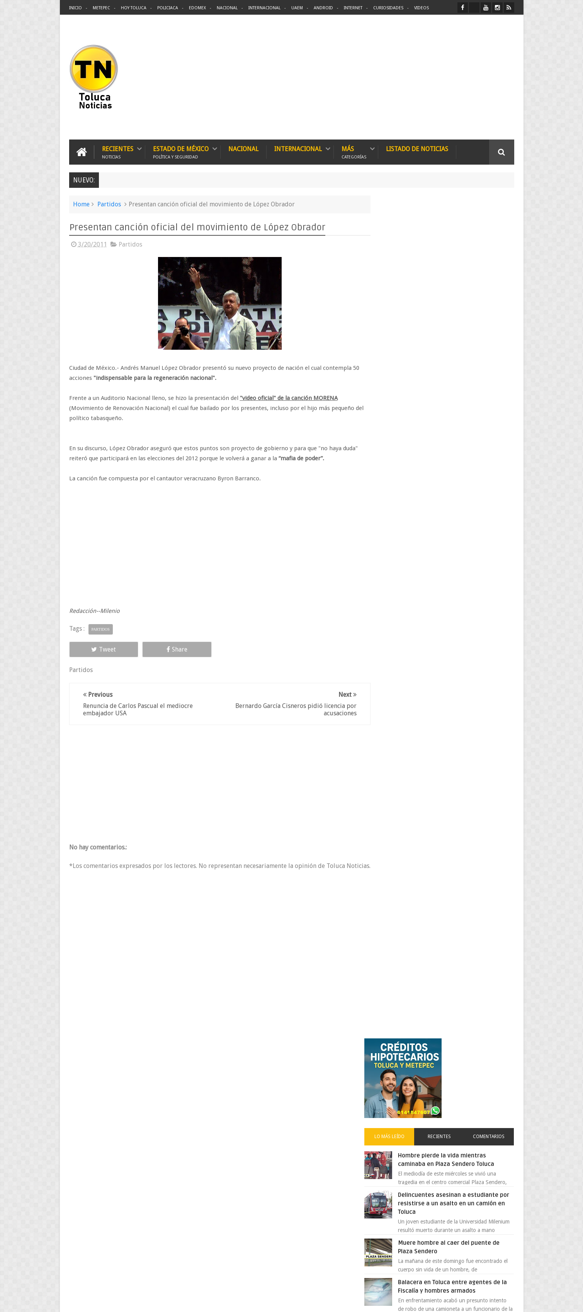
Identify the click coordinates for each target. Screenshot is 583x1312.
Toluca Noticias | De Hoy (167, 1299)
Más (354, 151)
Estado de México (181, 151)
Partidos (109, 204)
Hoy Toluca (133, 7)
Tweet (97, 649)
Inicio (75, 7)
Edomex (197, 7)
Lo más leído (403, 299)
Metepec (101, 7)
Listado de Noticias (417, 148)
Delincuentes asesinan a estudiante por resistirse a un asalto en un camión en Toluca (456, 366)
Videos (421, 7)
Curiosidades (388, 7)
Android (323, 7)
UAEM (297, 7)
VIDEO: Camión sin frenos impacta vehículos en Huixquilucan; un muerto (460, 667)
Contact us (494, 1065)
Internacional (264, 7)
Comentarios (491, 299)
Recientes (117, 151)
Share (156, 649)
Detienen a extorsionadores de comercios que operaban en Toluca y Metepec (462, 541)
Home (81, 204)
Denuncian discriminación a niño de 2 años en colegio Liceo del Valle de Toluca (463, 493)
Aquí (507, 1299)
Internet (353, 7)
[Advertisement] (449, 77)
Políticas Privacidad (447, 1299)
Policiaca (167, 7)
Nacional (227, 7)
